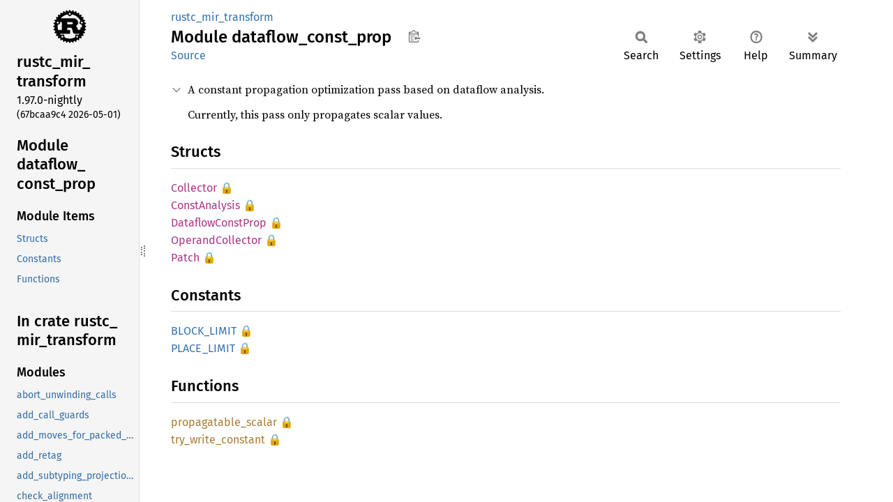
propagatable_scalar (224, 422)
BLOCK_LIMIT (204, 330)
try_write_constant (218, 439)
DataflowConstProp (219, 222)
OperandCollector (216, 240)
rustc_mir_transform (222, 17)
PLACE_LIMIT (203, 348)
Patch (185, 257)
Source (188, 55)
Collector (194, 188)
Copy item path (414, 36)
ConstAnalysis (205, 205)
